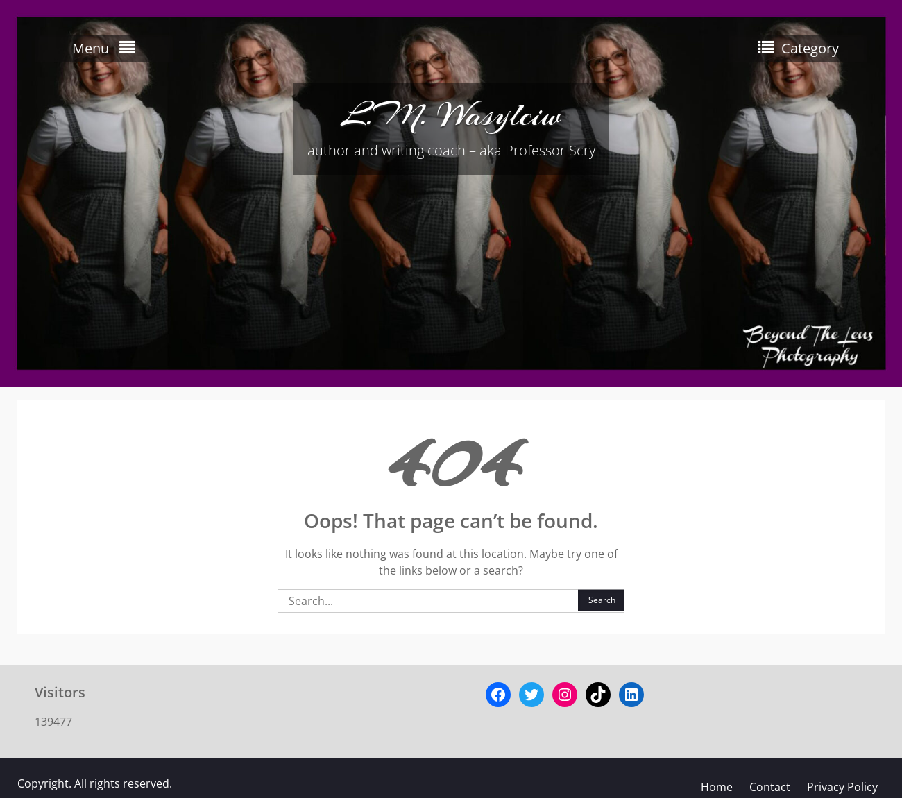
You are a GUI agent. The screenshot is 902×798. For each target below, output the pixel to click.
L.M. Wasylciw (451, 114)
